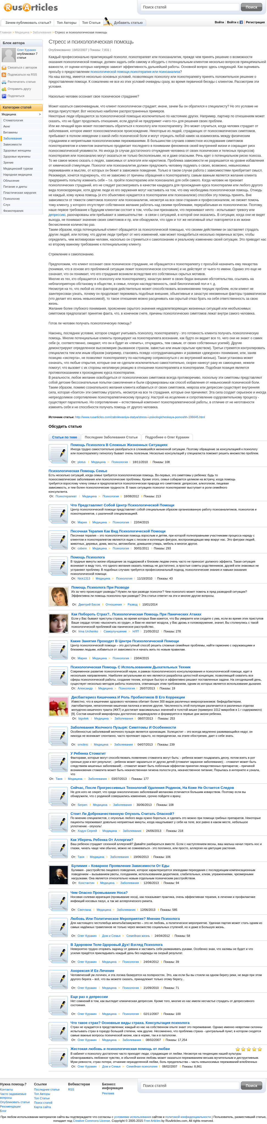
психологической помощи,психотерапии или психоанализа (135, 72)
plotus (82, 462)
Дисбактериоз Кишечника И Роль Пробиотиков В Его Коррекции (128, 697)
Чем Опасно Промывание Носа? (99, 893)
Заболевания (42, 32)
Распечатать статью (22, 81)
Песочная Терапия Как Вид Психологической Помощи (118, 531)
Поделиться (16, 96)
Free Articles (152, 1120)
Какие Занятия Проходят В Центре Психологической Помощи (125, 641)
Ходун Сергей (87, 830)
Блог (3, 1110)
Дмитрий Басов (89, 604)
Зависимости (12, 144)
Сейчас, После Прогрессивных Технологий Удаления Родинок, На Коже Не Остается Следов (152, 788)
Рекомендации (10, 1106)
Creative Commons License (91, 1120)
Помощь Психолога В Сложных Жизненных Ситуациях (119, 445)
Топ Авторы (66, 23)
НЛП (136, 631)
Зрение (8, 162)
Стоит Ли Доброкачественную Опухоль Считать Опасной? (122, 814)
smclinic (83, 744)
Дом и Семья (111, 935)
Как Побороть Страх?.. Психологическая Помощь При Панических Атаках (136, 614)
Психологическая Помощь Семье (78, 471)
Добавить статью (128, 23)
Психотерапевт (66, 496)
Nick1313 (84, 578)
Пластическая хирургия (19, 192)
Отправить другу (19, 88)
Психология (119, 462)
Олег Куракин (87, 935)
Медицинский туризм (18, 168)
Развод (132, 604)
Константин (86, 883)
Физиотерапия (13, 210)
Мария (82, 522)
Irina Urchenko (88, 631)
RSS (71, 1089)
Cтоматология (13, 120)
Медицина (22, 32)
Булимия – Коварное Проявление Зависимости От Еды (120, 866)
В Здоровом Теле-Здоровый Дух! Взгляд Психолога (117, 945)
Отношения (114, 604)
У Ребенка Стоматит (88, 753)
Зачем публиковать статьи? (28, 23)
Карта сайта (42, 1107)
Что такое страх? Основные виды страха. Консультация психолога (130, 1023)
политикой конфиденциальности (188, 1117)
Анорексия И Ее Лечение (92, 971)
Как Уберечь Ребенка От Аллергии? (102, 840)
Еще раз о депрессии (89, 997)
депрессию (57, 215)
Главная (6, 32)
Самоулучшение (115, 631)
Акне (6, 126)
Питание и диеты (15, 186)
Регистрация (255, 22)
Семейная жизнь (138, 935)
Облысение (11, 180)
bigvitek (83, 718)
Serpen (82, 804)
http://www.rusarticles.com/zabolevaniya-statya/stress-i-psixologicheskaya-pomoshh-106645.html (140, 417)
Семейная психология (142, 1066)
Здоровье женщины (17, 150)
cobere (82, 548)
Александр (85, 688)
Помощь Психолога (88, 557)
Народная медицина (17, 174)
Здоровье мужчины (16, 156)
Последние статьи (47, 1089)
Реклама (108, 1093)
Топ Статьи (91, 23)
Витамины (10, 132)
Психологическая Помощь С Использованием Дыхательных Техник (130, 667)
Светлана (84, 909)
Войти (219, 22)
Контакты (6, 1089)
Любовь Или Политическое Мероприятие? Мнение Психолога (125, 919)
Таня (59, 778)
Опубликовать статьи (15, 1102)
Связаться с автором (22, 67)
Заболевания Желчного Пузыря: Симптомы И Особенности (123, 727)
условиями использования (132, 1117)
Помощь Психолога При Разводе (100, 587)
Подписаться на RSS (22, 74)
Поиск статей (43, 1102)
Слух (6, 204)
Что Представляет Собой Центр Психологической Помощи (122, 505)
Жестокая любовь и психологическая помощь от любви (120, 1049)
